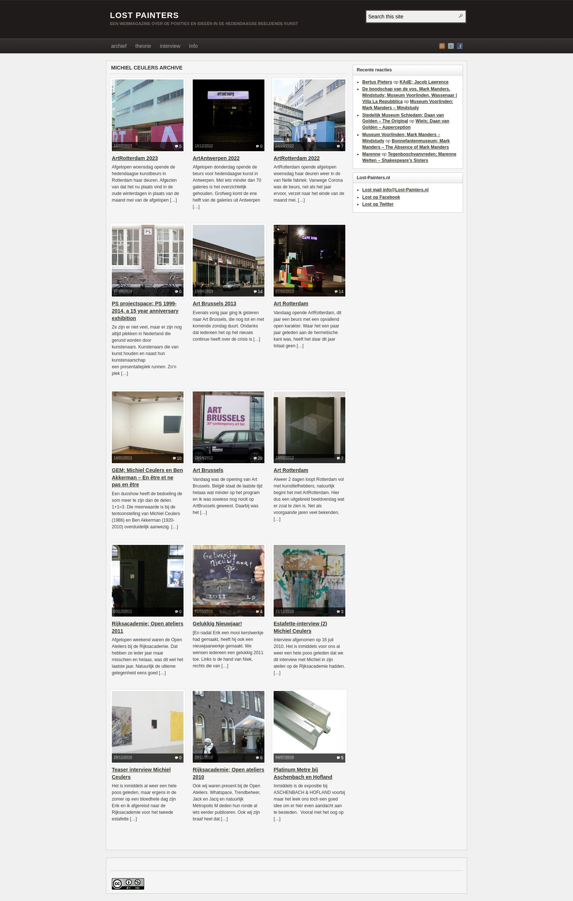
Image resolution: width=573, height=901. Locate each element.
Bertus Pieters (377, 82)
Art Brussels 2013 (214, 303)
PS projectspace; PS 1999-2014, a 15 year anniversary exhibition (145, 311)
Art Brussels (208, 470)
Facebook (460, 46)
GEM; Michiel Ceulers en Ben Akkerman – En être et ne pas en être (147, 477)
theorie (143, 46)
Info (193, 46)
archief (119, 46)
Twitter (451, 46)
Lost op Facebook (381, 197)
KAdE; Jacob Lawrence (423, 82)
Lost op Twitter (378, 204)
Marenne (371, 154)
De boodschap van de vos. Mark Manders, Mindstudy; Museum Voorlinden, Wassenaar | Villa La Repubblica (409, 95)
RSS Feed (442, 46)
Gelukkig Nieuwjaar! (217, 624)
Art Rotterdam (291, 303)
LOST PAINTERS (144, 15)
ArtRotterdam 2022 (297, 158)
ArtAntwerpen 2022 (216, 158)
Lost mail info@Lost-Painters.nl (395, 189)
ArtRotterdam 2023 (135, 158)
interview (170, 46)
